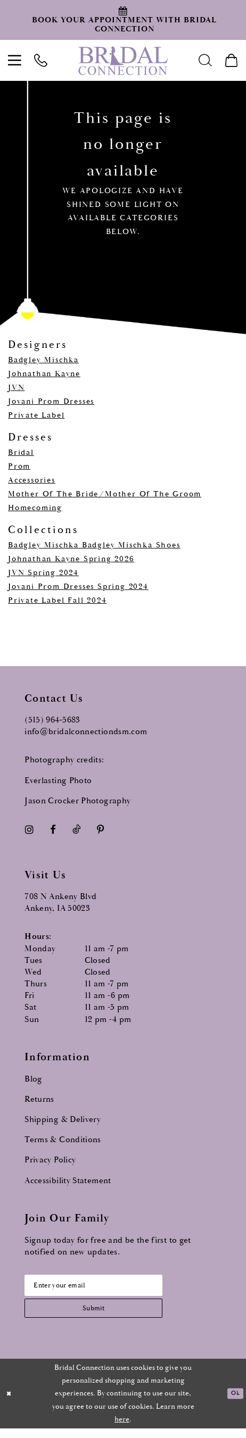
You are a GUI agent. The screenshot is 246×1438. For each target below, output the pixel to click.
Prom (19, 466)
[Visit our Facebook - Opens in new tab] (53, 830)
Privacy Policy (50, 1160)
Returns (39, 1099)
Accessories (31, 480)
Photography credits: (64, 760)
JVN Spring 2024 (43, 573)
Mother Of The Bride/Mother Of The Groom (104, 494)
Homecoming (35, 508)
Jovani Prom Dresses (51, 401)
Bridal (21, 452)
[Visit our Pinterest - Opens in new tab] (100, 830)
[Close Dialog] (11, 1403)
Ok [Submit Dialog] (234, 1403)
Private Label (36, 415)
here (121, 1429)
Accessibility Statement (67, 1180)
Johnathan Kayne (44, 374)
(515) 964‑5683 (52, 720)
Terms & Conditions (62, 1139)
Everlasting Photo (58, 780)
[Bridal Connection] (123, 60)
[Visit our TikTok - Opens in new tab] (76, 830)
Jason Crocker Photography (77, 801)
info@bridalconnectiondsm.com (85, 731)
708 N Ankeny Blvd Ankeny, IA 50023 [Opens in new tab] (60, 902)
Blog (33, 1079)
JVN (16, 388)
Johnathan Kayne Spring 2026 (71, 559)
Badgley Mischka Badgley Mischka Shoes (94, 545)
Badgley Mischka (43, 360)
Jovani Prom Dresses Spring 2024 (78, 586)
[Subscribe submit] (108, 1315)
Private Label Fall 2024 (57, 600)
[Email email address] (108, 1288)
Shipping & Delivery (62, 1119)
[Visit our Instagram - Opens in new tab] (29, 830)
